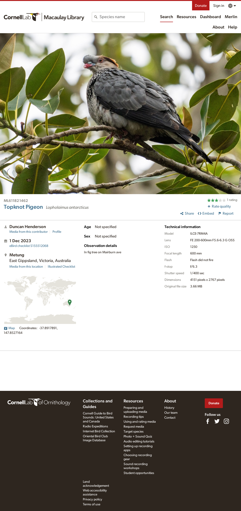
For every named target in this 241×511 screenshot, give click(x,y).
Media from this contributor (28, 231)
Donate (201, 6)
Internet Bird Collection (99, 431)
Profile (56, 231)
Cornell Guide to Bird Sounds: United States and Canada (98, 417)
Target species (134, 431)
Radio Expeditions (95, 426)
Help (232, 27)
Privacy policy (92, 499)
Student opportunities (139, 473)
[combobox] (122, 17)
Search (166, 17)
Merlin (231, 17)
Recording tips (134, 416)
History (169, 407)
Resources (186, 17)
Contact (169, 417)
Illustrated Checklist (61, 266)
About (218, 27)
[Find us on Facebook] (207, 421)
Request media (134, 426)
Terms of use (91, 504)
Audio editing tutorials (139, 441)
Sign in (218, 6)
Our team (170, 412)
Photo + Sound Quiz (138, 436)
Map (9, 328)
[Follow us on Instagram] (226, 421)
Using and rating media (140, 421)
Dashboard (210, 17)
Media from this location (26, 266)
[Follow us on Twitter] (217, 421)
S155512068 (28, 246)
